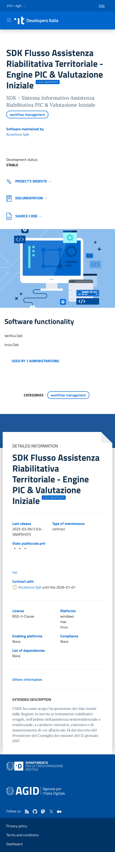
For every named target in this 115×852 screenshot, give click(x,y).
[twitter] (51, 811)
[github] (35, 811)
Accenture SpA (17, 134)
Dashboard (14, 844)
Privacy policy (16, 826)
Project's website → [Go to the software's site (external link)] (29, 181)
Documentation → (26, 198)
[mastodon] (43, 811)
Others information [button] (27, 679)
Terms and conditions (22, 835)
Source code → (24, 216)
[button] (16, 6)
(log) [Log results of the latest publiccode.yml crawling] (14, 572)
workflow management (27, 114)
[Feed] (27, 811)
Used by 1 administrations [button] (35, 361)
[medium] (59, 811)
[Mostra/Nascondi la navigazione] (9, 20)
